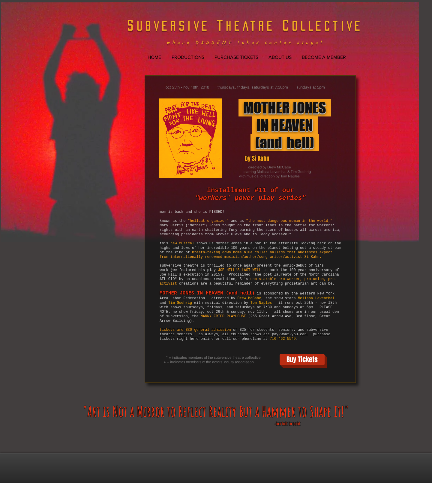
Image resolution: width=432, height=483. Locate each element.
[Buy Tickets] (302, 359)
